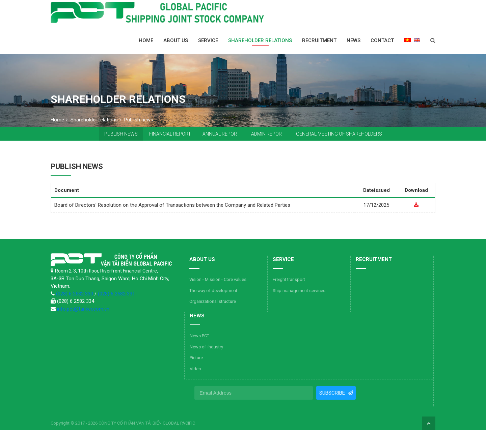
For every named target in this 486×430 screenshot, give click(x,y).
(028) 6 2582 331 (116, 294)
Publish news (121, 134)
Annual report (221, 134)
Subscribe (332, 393)
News (353, 40)
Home (146, 40)
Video (195, 368)
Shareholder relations (260, 40)
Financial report (170, 134)
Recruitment (319, 40)
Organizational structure (212, 301)
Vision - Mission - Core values (217, 279)
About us (175, 40)
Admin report (268, 134)
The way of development (213, 290)
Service (208, 40)
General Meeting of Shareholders (339, 134)
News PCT (199, 335)
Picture (196, 357)
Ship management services (299, 290)
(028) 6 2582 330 (75, 294)
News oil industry (206, 346)
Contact (382, 40)
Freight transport (289, 279)
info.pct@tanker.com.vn (83, 309)
